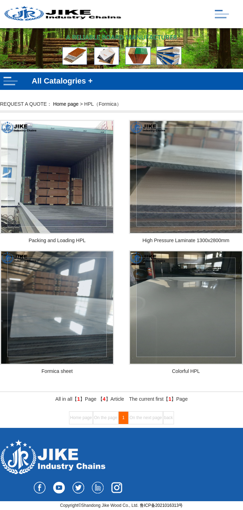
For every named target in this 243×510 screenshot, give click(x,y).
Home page (66, 104)
